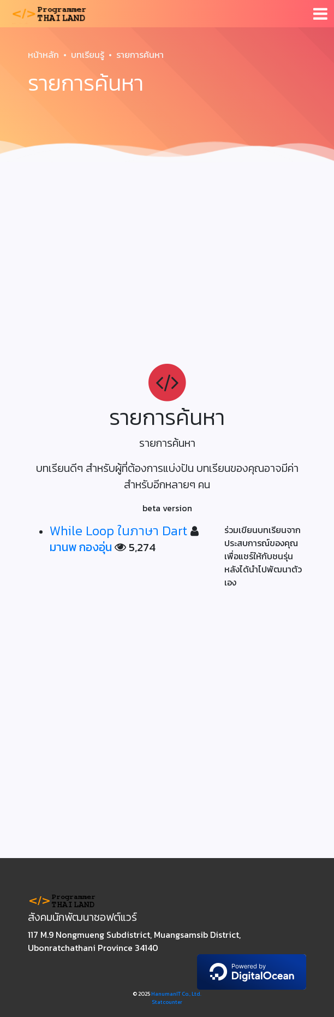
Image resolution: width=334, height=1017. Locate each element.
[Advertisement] (167, 249)
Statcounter (167, 1002)
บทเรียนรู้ (87, 54)
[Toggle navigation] (320, 13)
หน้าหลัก (43, 54)
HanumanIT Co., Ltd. (176, 994)
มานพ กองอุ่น (81, 547)
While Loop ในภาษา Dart (118, 530)
